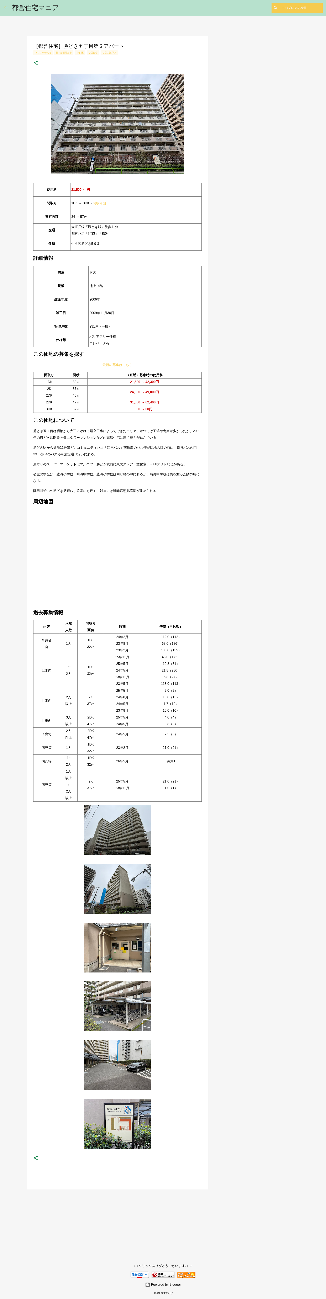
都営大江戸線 (109, 52)
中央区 (80, 52)
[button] (35, 63)
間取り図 (99, 203)
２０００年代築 (43, 52)
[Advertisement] (117, 1225)
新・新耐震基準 (64, 52)
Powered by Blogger (163, 1284)
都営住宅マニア (35, 7)
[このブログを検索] (301, 8)
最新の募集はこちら (117, 365)
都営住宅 (93, 52)
